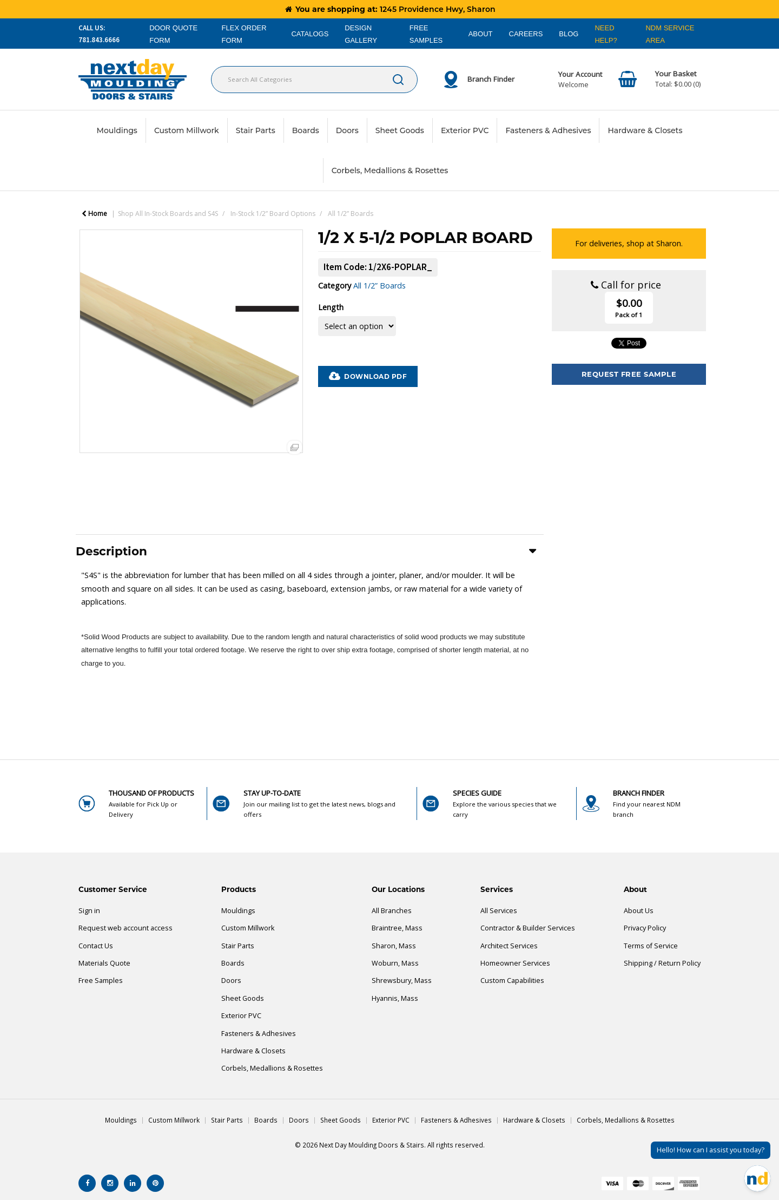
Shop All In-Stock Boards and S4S (168, 213)
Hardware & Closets (645, 130)
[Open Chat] (757, 1178)
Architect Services (509, 945)
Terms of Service (651, 945)
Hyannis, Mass (395, 998)
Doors (347, 130)
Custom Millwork (186, 130)
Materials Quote (104, 963)
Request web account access (125, 928)
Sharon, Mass (394, 945)
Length (331, 307)
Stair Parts (255, 130)
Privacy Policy (645, 928)
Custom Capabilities (512, 980)
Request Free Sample (629, 374)
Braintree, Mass (397, 928)
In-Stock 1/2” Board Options (272, 213)
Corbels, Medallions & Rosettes (390, 170)
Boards (305, 130)
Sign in (89, 910)
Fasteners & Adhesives (548, 130)
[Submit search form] (398, 80)
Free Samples (100, 980)
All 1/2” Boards (350, 213)
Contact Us (95, 945)
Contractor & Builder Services (527, 928)
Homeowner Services (515, 963)
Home (94, 213)
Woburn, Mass (395, 963)
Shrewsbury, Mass (402, 980)
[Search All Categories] (314, 79)
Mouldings (117, 130)
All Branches (392, 910)
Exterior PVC (465, 130)
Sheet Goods (399, 130)
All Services (498, 910)
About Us (638, 910)
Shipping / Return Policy (662, 963)
